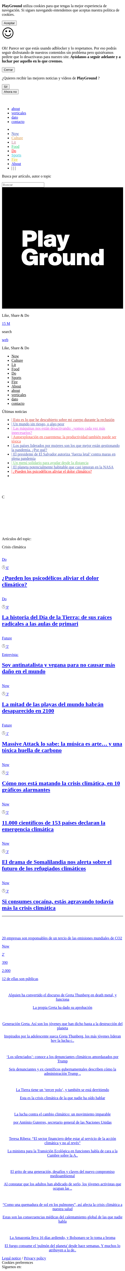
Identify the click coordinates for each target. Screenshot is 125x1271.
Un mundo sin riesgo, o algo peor (37, 424)
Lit (13, 142)
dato (14, 117)
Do (13, 151)
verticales (18, 113)
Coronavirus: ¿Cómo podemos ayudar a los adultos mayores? (59, 476)
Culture (17, 138)
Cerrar (8, 70)
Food (15, 146)
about (15, 109)
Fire (14, 159)
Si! (6, 87)
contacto (17, 122)
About (16, 164)
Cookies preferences (17, 1262)
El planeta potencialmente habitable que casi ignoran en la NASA (62, 467)
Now (15, 134)
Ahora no (10, 92)
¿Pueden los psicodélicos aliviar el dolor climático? (51, 471)
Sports (16, 155)
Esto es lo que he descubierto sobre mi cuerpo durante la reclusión (62, 420)
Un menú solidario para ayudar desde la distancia (49, 463)
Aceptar (9, 23)
